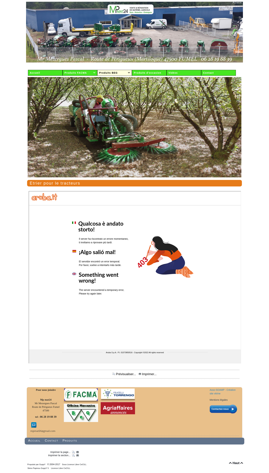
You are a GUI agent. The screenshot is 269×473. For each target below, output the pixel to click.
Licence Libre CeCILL (60, 468)
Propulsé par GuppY (36, 464)
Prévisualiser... (124, 374)
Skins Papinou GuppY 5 (38, 468)
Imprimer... (148, 374)
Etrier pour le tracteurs (55, 183)
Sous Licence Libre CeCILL (74, 464)
